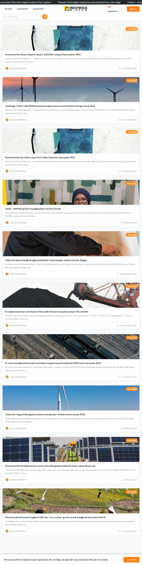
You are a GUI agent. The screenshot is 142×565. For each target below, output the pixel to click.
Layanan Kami (38, 9)
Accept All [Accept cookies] (131, 559)
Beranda (8, 9)
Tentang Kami (22, 9)
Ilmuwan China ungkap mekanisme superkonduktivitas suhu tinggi (91, 2)
